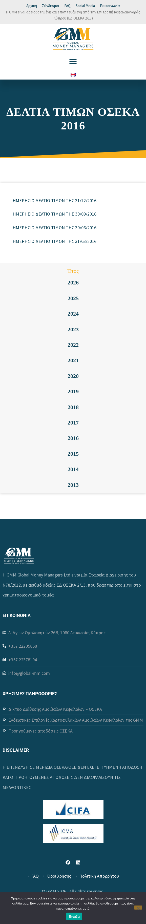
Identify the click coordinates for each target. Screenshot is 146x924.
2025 (73, 298)
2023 (73, 329)
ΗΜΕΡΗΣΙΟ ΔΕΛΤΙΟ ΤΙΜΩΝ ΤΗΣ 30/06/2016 (54, 227)
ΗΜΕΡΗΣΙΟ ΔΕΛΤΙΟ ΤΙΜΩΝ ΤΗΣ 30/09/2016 (54, 214)
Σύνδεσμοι (50, 5)
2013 (73, 485)
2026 (73, 282)
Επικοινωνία (110, 5)
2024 (73, 314)
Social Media (85, 5)
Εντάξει (74, 916)
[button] (73, 61)
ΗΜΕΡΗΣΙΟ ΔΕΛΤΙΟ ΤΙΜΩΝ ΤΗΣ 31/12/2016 (54, 200)
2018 (73, 407)
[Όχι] (138, 908)
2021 (73, 360)
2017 (73, 422)
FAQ (67, 5)
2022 (73, 345)
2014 (73, 469)
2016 (73, 438)
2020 (73, 376)
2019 (73, 391)
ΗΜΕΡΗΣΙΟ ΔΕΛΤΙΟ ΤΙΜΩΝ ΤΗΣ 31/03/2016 (54, 241)
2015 (73, 454)
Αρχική (31, 5)
